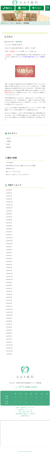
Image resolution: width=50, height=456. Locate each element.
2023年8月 (9, 285)
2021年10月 (9, 351)
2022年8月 (9, 321)
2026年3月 (9, 193)
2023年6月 (9, 291)
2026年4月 (9, 190)
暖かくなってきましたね (13, 171)
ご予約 (22, 8)
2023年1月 (9, 306)
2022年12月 (9, 309)
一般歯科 (8, 141)
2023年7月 (9, 288)
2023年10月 (9, 279)
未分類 (8, 144)
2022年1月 (9, 342)
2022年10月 (9, 315)
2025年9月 (9, 211)
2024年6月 (9, 255)
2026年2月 (9, 196)
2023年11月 (9, 276)
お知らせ (8, 138)
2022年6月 (9, 327)
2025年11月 (9, 205)
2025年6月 (9, 219)
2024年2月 (9, 267)
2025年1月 (9, 234)
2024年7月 (9, 252)
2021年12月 (9, 345)
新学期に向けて (10, 168)
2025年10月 (9, 208)
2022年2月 (9, 339)
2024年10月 (9, 243)
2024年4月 (9, 261)
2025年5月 (9, 223)
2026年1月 (9, 199)
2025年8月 (9, 214)
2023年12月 (9, 273)
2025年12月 (9, 202)
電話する (7, 8)
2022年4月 (9, 333)
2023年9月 (9, 282)
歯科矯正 (18, 23)
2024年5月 (9, 258)
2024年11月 (9, 240)
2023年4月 (9, 297)
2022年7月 (9, 324)
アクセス (36, 8)
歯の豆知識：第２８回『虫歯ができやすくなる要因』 (21, 165)
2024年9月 (9, 246)
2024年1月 (9, 270)
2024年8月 (9, 249)
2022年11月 (9, 312)
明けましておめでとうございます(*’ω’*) (17, 174)
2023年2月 (9, 303)
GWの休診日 (9, 162)
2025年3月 (9, 228)
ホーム (4, 23)
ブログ (12, 23)
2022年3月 (9, 336)
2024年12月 (9, 237)
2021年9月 (9, 354)
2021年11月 (9, 348)
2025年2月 (9, 231)
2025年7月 (9, 217)
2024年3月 (9, 264)
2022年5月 (9, 330)
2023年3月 (9, 300)
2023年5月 (9, 294)
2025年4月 (9, 225)
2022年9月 (9, 318)
